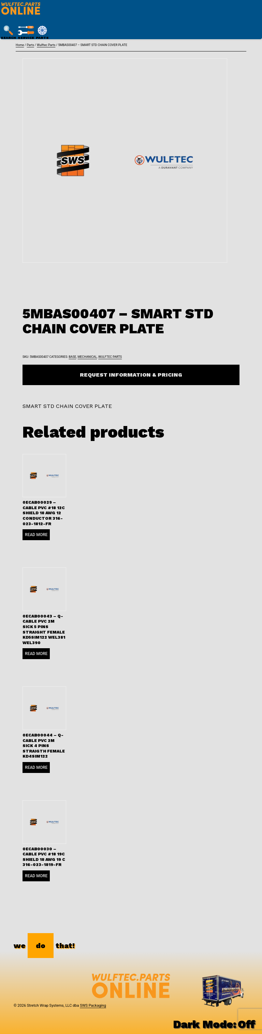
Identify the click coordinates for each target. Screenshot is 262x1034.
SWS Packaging (93, 1005)
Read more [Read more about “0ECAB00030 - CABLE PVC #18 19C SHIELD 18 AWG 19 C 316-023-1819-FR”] (36, 875)
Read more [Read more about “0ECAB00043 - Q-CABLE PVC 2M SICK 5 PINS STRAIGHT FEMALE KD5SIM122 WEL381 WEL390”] (36, 653)
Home (20, 45)
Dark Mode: (214, 1024)
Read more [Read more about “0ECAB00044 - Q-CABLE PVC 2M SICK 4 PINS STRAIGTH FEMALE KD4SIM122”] (36, 767)
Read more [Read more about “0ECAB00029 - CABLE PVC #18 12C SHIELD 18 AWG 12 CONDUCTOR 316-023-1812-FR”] (36, 534)
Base (72, 357)
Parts (30, 45)
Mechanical (87, 357)
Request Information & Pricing (131, 374)
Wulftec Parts (46, 45)
